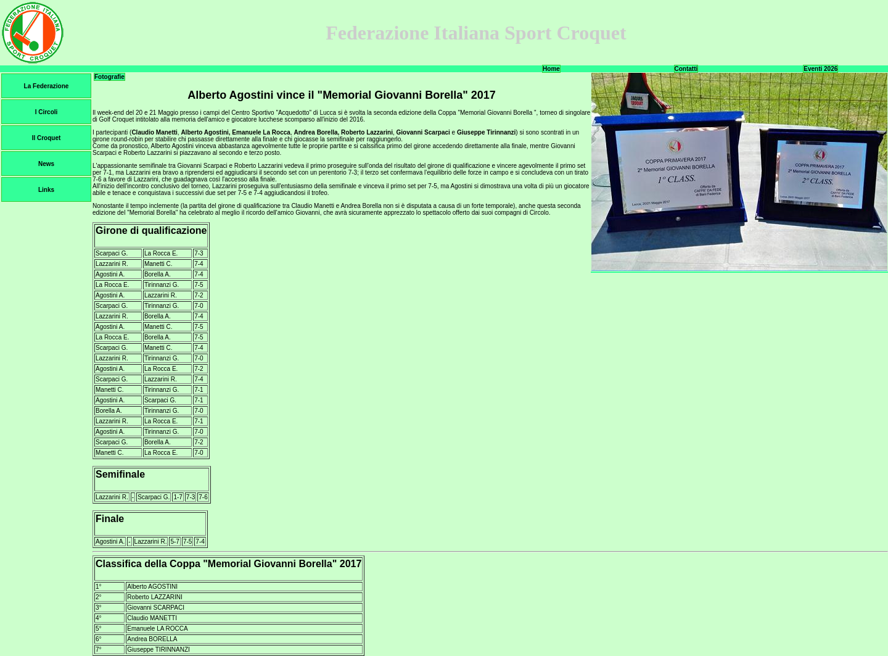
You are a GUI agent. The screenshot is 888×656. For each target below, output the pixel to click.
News (46, 163)
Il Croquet (46, 138)
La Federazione (46, 86)
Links (46, 189)
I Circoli (46, 112)
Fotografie (109, 76)
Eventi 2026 (820, 68)
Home (551, 68)
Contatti (686, 68)
